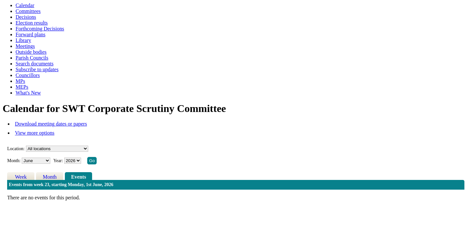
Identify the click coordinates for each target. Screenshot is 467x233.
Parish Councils (32, 58)
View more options (34, 133)
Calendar (25, 5)
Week (21, 177)
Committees (28, 11)
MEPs (22, 87)
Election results (32, 23)
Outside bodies (31, 52)
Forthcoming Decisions (40, 28)
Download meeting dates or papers (51, 124)
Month (50, 177)
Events (78, 177)
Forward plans (30, 34)
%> (57, 149)
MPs (20, 81)
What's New (28, 92)
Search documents (35, 63)
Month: (13, 160)
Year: (58, 160)
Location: (16, 148)
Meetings (25, 46)
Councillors (28, 75)
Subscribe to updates (37, 69)
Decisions (26, 17)
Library (23, 40)
